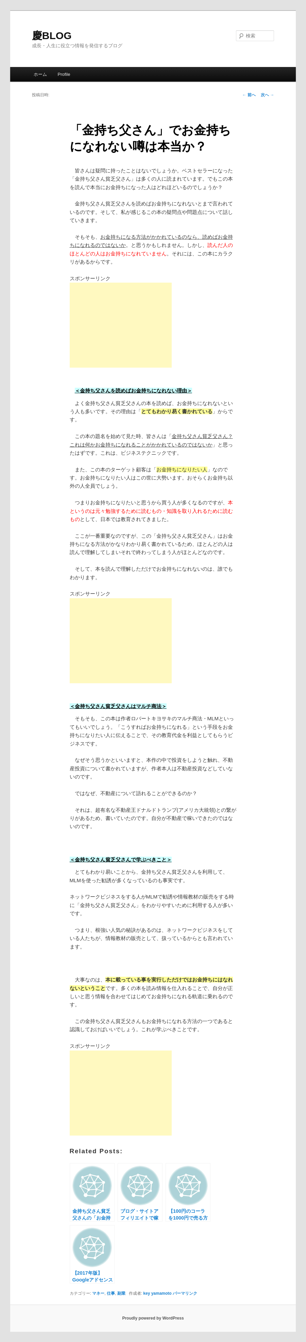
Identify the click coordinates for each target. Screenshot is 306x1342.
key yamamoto (157, 1293)
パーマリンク (185, 1293)
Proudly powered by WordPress (153, 1318)
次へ (267, 95)
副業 (121, 1293)
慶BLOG (52, 35)
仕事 (111, 1293)
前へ (248, 95)
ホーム (40, 74)
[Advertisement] (121, 325)
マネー (98, 1293)
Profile (64, 74)
